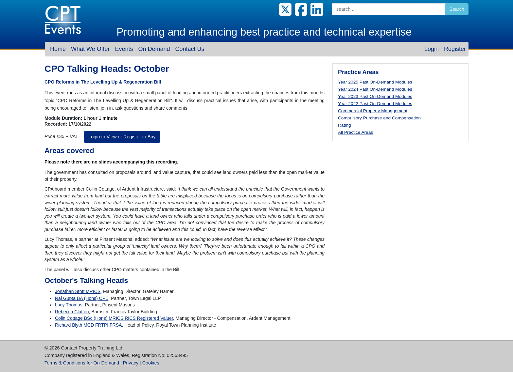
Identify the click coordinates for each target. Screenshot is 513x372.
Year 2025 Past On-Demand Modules (375, 82)
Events (124, 49)
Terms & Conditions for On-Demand (81, 362)
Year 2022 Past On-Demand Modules (375, 103)
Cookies (150, 362)
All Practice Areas (355, 132)
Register (455, 49)
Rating (344, 125)
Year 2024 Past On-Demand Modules (375, 89)
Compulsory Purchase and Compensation (379, 118)
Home (58, 49)
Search (456, 9)
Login (431, 49)
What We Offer (90, 49)
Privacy (130, 362)
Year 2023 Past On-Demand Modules (375, 96)
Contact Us (189, 49)
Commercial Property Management (372, 110)
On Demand (154, 49)
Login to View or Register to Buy (121, 136)
